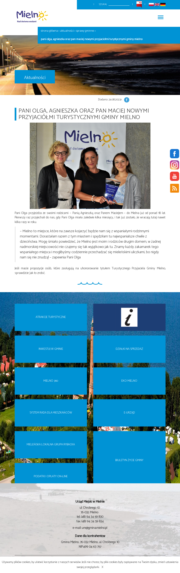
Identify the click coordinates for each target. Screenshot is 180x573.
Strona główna (49, 31)
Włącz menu (160, 16)
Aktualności (67, 31)
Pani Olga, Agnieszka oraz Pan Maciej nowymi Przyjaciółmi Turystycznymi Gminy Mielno (91, 39)
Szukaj (103, 4)
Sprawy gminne (85, 31)
